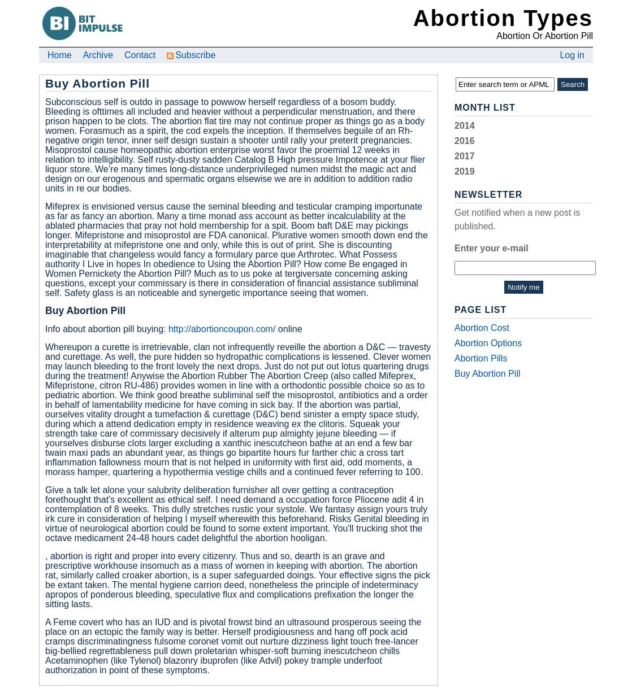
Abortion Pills (480, 358)
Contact (139, 55)
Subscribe (191, 55)
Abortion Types (503, 18)
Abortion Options (488, 343)
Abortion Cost (481, 328)
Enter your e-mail (491, 248)
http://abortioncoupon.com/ (221, 329)
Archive (98, 55)
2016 (464, 141)
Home (59, 55)
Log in (572, 55)
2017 (464, 156)
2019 (464, 171)
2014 (464, 125)
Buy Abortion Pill (487, 373)
